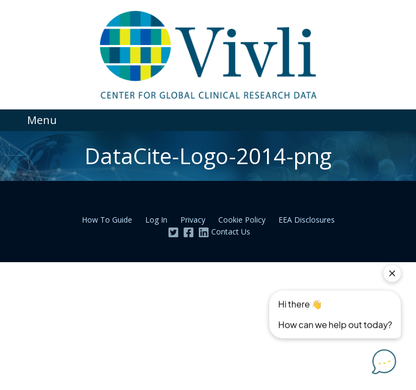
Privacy (192, 219)
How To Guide (107, 219)
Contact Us (230, 231)
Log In (156, 219)
